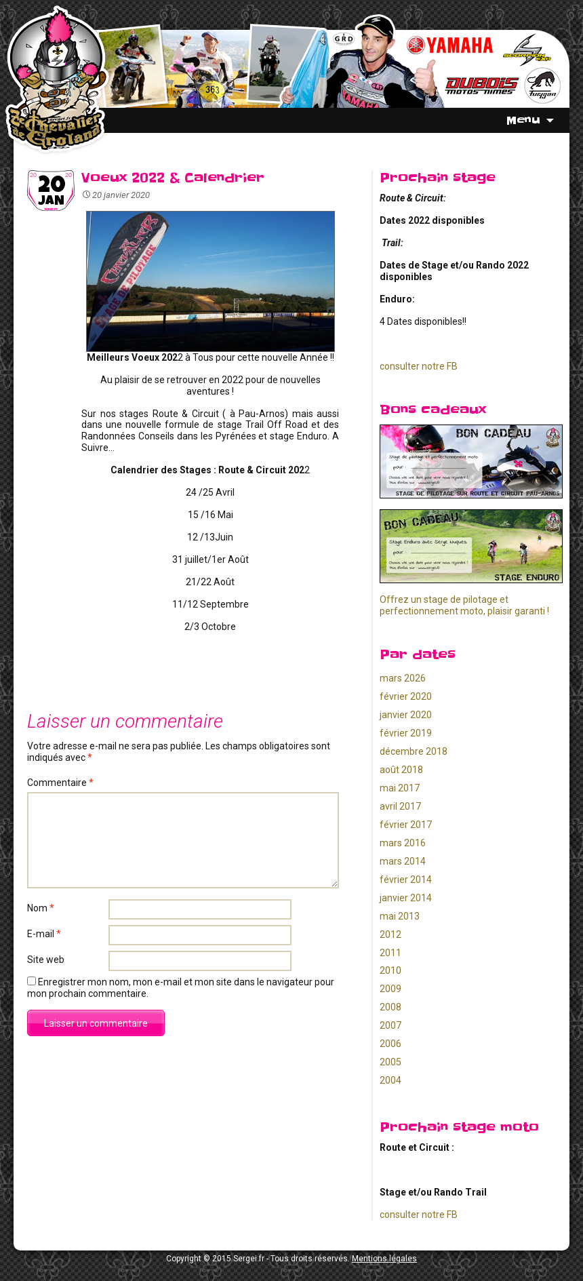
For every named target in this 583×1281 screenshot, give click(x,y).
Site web (45, 959)
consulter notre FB (419, 366)
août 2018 (401, 769)
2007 (390, 1025)
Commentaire (60, 782)
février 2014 (406, 879)
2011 (390, 952)
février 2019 (406, 733)
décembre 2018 (413, 751)
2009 (390, 988)
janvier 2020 (406, 714)
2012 (390, 934)
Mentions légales (384, 1258)
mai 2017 (400, 788)
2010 (390, 970)
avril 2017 (400, 806)
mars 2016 (403, 842)
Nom (40, 908)
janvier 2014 (406, 897)
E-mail (44, 933)
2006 (390, 1043)
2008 (390, 1007)
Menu (523, 120)
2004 (390, 1080)
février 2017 (406, 824)
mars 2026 (403, 678)
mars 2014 (403, 861)
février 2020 (406, 696)
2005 (390, 1062)
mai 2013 (400, 916)
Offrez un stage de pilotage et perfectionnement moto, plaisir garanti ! (464, 605)
